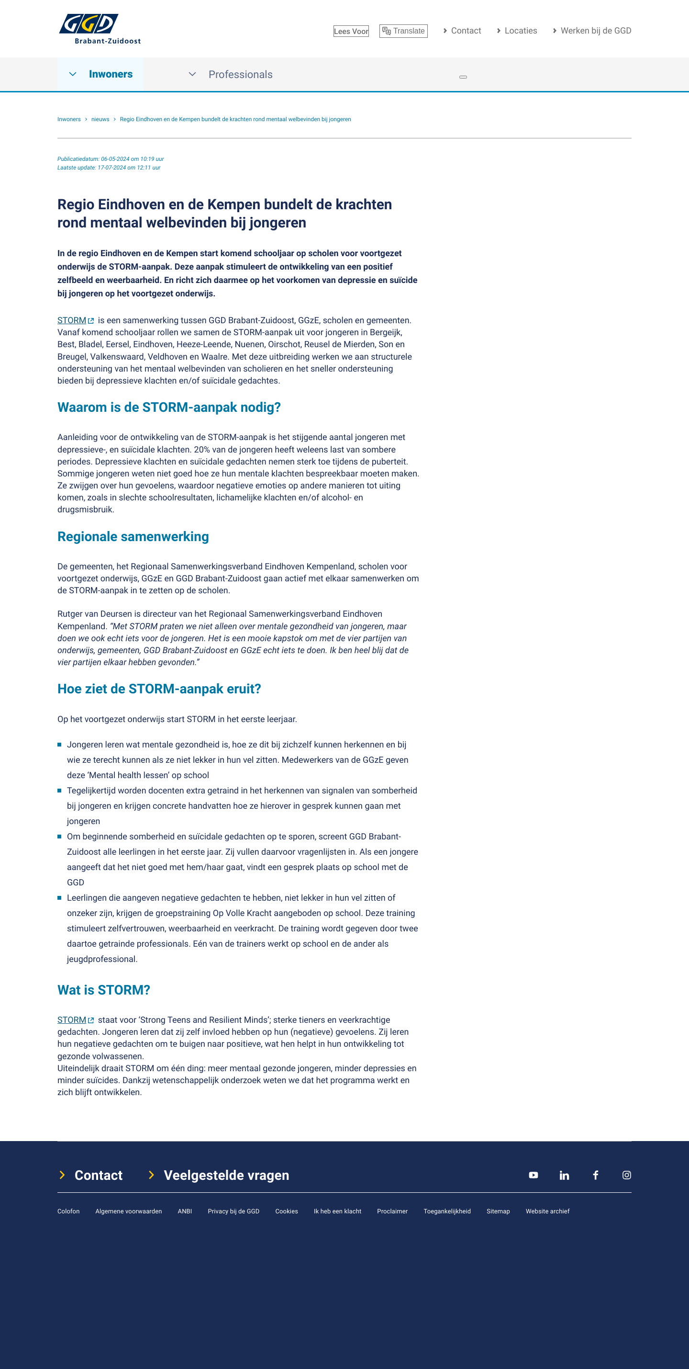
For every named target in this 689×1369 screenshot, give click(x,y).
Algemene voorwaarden (128, 1211)
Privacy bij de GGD (233, 1211)
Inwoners (100, 74)
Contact (466, 30)
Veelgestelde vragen (227, 1175)
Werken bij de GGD (596, 30)
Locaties (521, 30)
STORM (71, 320)
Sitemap (498, 1211)
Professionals (230, 74)
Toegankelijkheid (447, 1211)
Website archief (548, 1211)
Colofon (68, 1211)
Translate (403, 31)
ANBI (185, 1211)
